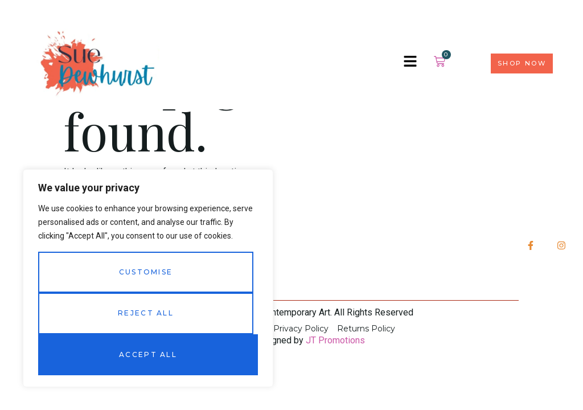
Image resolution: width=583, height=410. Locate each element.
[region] (148, 278)
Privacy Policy (301, 329)
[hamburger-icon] (410, 63)
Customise (146, 272)
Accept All (148, 354)
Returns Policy (366, 329)
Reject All (146, 313)
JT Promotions (335, 340)
